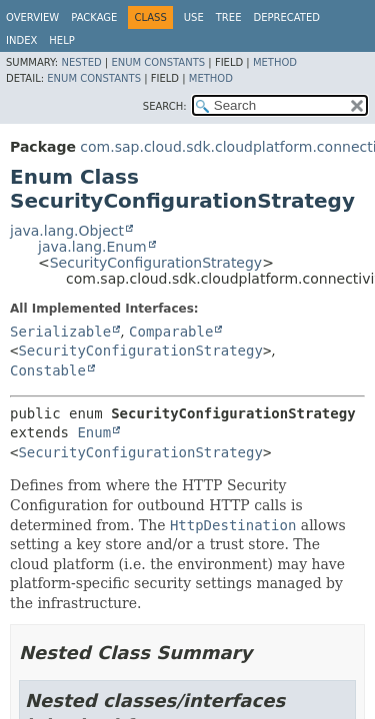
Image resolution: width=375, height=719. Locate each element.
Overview (32, 17)
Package (94, 17)
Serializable (60, 332)
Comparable (171, 332)
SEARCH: (165, 106)
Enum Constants (158, 62)
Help (61, 40)
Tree (229, 17)
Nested (81, 62)
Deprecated (286, 17)
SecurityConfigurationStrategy (156, 263)
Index (21, 40)
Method (275, 62)
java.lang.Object (67, 231)
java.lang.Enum (92, 247)
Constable (48, 370)
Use (194, 17)
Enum (94, 432)
